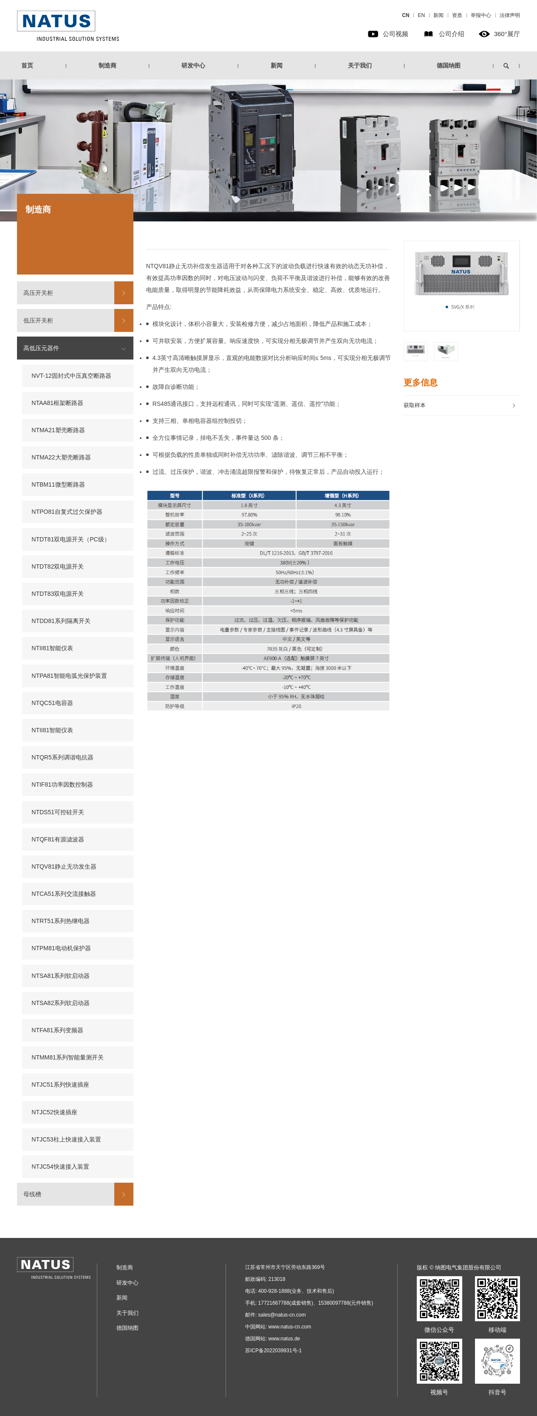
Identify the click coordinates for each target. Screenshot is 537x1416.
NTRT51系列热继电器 (60, 921)
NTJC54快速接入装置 (60, 1166)
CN (405, 15)
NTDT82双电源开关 (57, 566)
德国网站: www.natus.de (272, 1339)
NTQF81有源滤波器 (57, 839)
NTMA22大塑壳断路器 (60, 457)
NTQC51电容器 (52, 703)
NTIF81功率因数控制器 (62, 784)
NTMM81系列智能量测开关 (67, 1057)
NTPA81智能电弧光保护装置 (69, 675)
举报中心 (481, 15)
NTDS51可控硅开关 (57, 812)
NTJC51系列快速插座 (60, 1084)
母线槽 (32, 1194)
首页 (27, 65)
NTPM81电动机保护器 (60, 948)
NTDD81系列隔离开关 (60, 620)
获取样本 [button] (460, 405)
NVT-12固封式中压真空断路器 (71, 375)
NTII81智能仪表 (52, 648)
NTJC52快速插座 (54, 1112)
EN (421, 15)
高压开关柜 (38, 292)
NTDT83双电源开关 (57, 593)
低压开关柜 (38, 320)
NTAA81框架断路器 (57, 402)
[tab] (462, 406)
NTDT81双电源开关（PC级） (70, 539)
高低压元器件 (41, 348)
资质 (457, 15)
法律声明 (510, 15)
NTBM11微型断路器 (58, 484)
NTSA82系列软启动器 (60, 1003)
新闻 (438, 15)
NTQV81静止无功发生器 (63, 866)
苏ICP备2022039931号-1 (273, 1351)
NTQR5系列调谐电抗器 (62, 757)
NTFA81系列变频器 (57, 1030)
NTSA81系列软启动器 (60, 975)
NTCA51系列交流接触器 (63, 893)
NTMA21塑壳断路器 (58, 430)
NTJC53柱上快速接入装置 (66, 1139)
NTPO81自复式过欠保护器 (66, 511)
